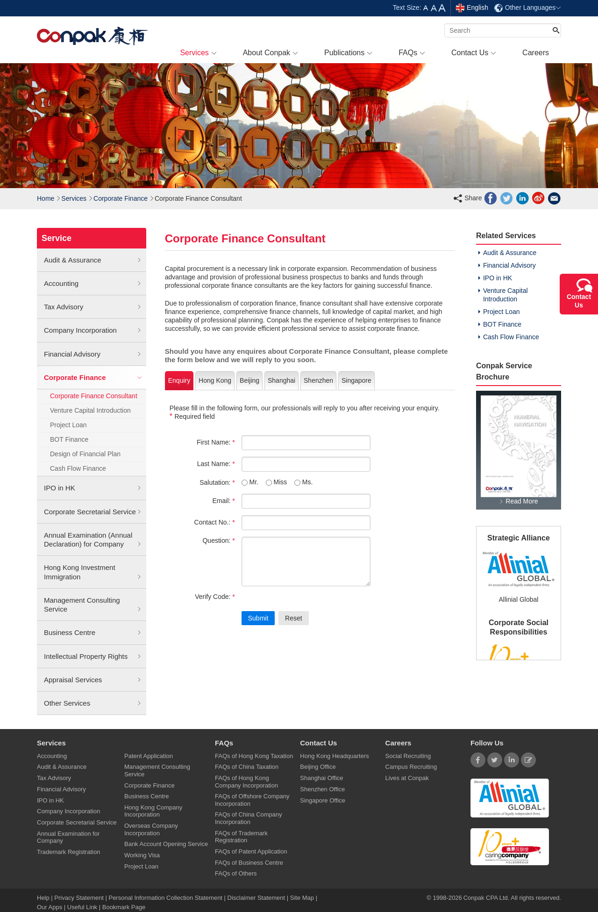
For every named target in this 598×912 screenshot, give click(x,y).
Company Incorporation (93, 330)
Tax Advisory (93, 307)
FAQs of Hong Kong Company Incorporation (246, 781)
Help (44, 897)
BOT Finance (69, 439)
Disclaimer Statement (256, 897)
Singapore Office (322, 800)
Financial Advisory (93, 354)
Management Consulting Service (93, 605)
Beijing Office (317, 766)
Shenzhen (318, 380)
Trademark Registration (68, 851)
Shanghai (281, 380)
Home (45, 198)
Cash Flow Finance (78, 468)
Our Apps (49, 907)
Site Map (302, 897)
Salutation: (217, 482)
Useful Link (82, 907)
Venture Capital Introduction (90, 410)
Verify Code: (215, 596)
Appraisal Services (93, 680)
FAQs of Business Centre (249, 862)
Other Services (93, 703)
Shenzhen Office (322, 789)
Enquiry (179, 380)
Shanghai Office (321, 777)
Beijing (249, 380)
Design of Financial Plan (85, 454)
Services (73, 198)
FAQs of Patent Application (251, 851)
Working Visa (142, 855)
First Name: (216, 442)
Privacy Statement (79, 897)
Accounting (93, 283)
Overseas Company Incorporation (151, 829)
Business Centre (93, 632)
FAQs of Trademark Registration (241, 837)
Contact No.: (214, 522)
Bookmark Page (124, 907)
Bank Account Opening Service (166, 843)
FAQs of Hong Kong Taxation (254, 755)
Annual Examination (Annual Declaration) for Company (93, 540)
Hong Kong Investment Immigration (93, 572)
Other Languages (527, 7)
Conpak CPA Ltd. (486, 897)
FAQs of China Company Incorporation (248, 818)
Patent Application (148, 755)
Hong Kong (215, 380)
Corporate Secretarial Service (93, 512)
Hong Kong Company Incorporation (153, 811)
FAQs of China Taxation (246, 766)
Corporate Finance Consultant (93, 396)
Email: (223, 500)
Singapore (356, 380)
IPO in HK (93, 488)
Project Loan (68, 425)
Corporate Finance (120, 198)
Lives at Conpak (407, 777)
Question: (218, 540)
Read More (518, 501)
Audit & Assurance (93, 260)
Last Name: (216, 463)
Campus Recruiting (411, 766)
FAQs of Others (236, 873)
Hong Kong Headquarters (334, 755)
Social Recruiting (408, 755)
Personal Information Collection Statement (165, 897)
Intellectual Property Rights (93, 656)
